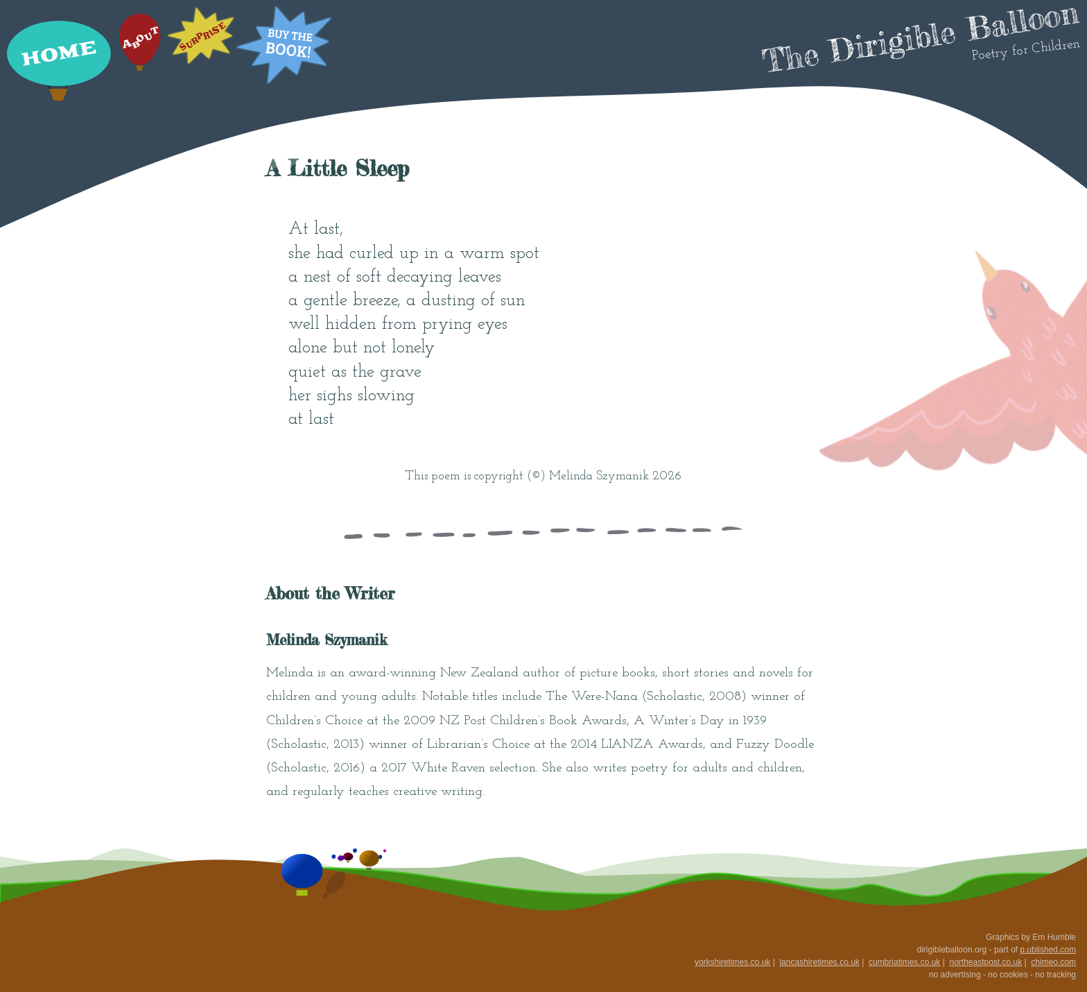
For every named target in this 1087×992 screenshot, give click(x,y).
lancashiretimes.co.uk (819, 962)
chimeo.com (1053, 962)
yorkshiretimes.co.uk (732, 962)
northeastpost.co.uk (985, 962)
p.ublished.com (1048, 950)
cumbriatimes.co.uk (904, 962)
